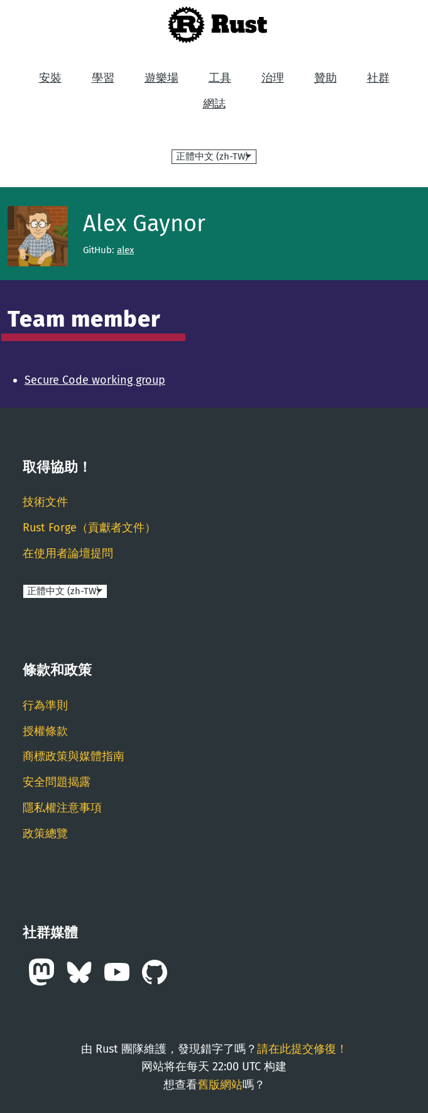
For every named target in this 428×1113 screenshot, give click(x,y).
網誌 (214, 104)
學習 (103, 78)
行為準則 (45, 705)
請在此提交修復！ (302, 1049)
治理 (272, 78)
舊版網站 (220, 1085)
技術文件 (45, 502)
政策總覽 (45, 833)
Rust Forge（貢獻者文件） (89, 528)
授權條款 (45, 731)
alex (125, 250)
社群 (378, 78)
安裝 (50, 78)
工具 (220, 78)
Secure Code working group (95, 380)
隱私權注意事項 (62, 808)
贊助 (325, 78)
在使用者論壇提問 (68, 553)
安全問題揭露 (57, 782)
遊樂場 (161, 78)
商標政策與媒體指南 (73, 756)
